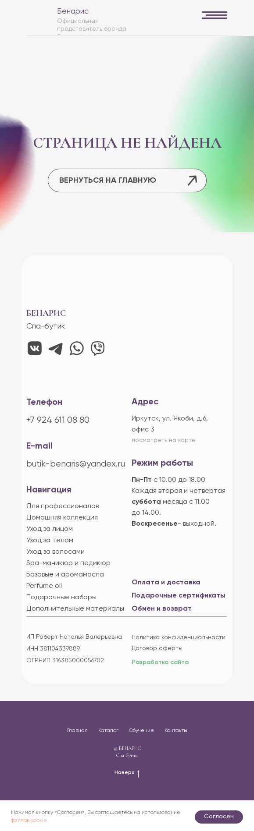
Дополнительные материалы (75, 608)
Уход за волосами (55, 551)
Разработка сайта (160, 662)
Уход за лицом (49, 529)
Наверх (127, 773)
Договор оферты (157, 648)
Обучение (141, 730)
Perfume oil (44, 586)
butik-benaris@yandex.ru (75, 464)
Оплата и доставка (166, 582)
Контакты (176, 730)
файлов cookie (29, 820)
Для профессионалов (62, 506)
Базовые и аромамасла (65, 574)
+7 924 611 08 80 (57, 420)
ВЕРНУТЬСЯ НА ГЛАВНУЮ (107, 180)
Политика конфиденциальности (178, 637)
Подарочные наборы (61, 597)
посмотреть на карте (164, 440)
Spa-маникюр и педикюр (68, 563)
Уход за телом (49, 540)
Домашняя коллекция (62, 517)
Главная (77, 730)
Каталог (108, 730)
